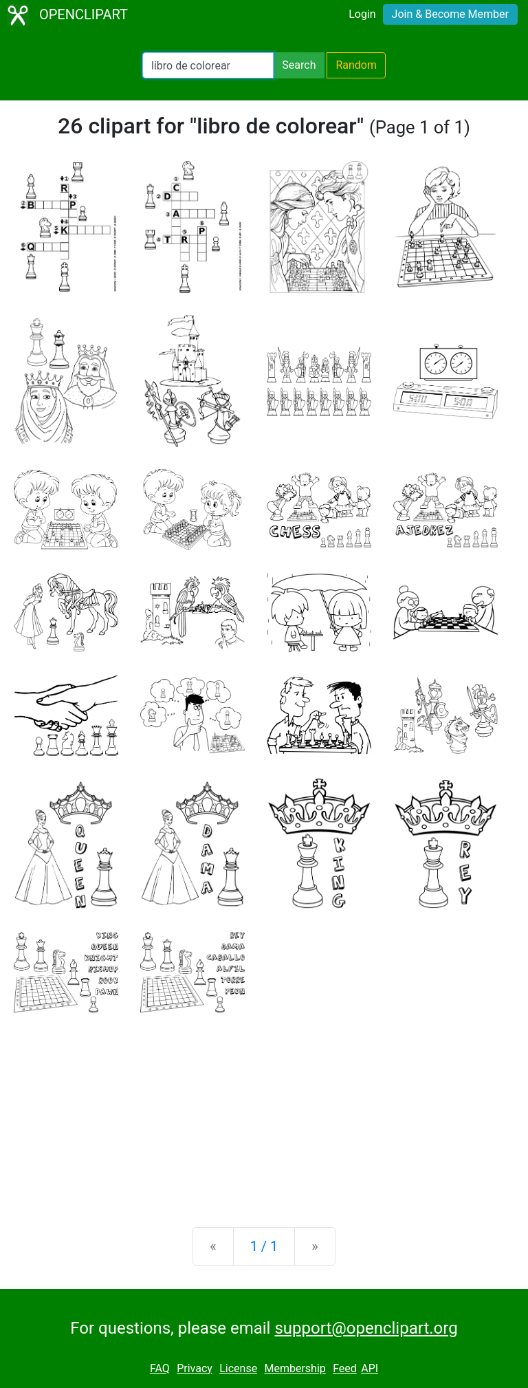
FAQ (160, 1368)
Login (362, 14)
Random (356, 65)
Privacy (194, 1368)
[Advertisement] (264, 1108)
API (369, 1368)
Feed (345, 1368)
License (238, 1368)
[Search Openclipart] (208, 65)
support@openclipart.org (365, 1328)
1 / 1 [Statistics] (264, 1246)
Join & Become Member (450, 14)
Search (299, 65)
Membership (294, 1368)
